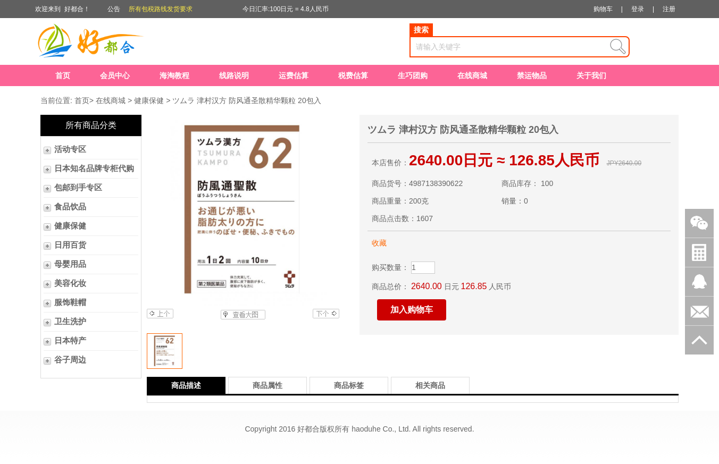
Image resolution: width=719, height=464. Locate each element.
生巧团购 (413, 75)
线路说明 (234, 75)
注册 (669, 9)
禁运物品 (532, 75)
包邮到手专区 (78, 187)
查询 (618, 46)
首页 (62, 75)
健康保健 (149, 100)
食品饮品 (70, 207)
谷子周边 (70, 360)
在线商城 (472, 75)
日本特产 (70, 340)
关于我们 (591, 75)
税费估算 (353, 75)
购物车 (603, 9)
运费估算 (293, 75)
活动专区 (70, 149)
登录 (637, 9)
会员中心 (115, 75)
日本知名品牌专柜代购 (94, 168)
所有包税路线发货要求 (161, 9)
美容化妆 (70, 283)
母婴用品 (70, 264)
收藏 (379, 243)
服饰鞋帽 (70, 302)
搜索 (421, 30)
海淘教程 (174, 75)
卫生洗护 (70, 321)
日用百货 (70, 245)
